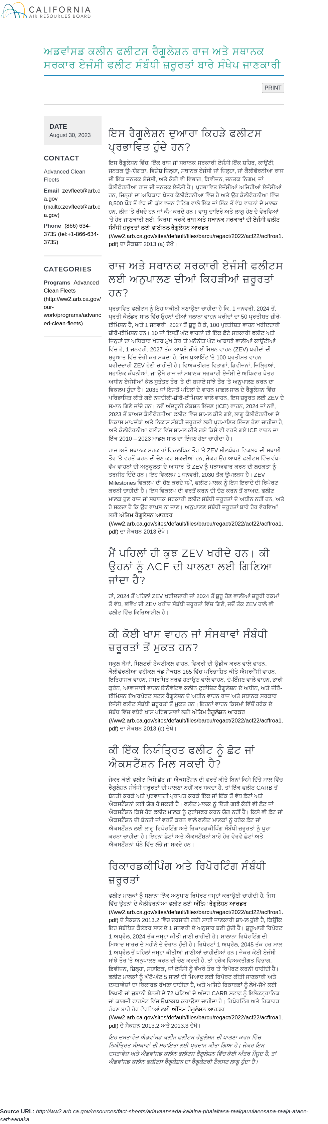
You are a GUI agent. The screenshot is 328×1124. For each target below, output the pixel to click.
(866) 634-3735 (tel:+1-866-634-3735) (71, 234)
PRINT (273, 88)
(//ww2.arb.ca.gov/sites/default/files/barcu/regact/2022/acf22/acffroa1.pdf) (196, 523)
